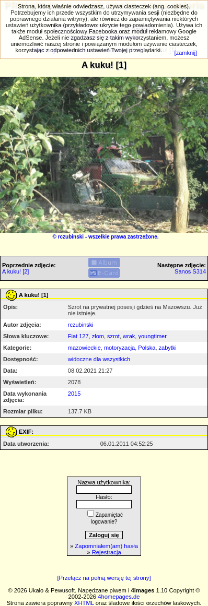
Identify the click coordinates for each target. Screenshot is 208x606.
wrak (129, 336)
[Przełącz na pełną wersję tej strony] (104, 578)
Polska (146, 347)
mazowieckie (84, 347)
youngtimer (152, 336)
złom (98, 336)
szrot (113, 336)
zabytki (168, 347)
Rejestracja (106, 552)
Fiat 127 (78, 336)
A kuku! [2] (15, 271)
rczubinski (71, 237)
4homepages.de (119, 596)
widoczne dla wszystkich (99, 359)
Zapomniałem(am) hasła (106, 546)
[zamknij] (186, 53)
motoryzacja (119, 347)
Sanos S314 (190, 271)
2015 (74, 393)
